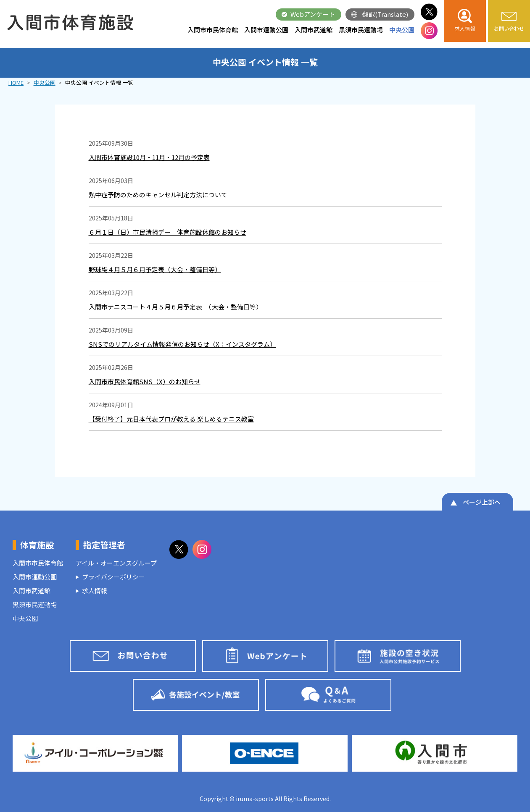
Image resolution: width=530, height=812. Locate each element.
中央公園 (401, 29)
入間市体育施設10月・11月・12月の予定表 (149, 157)
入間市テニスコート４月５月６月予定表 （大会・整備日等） (175, 306)
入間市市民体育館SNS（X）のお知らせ (144, 381)
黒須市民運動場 (361, 29)
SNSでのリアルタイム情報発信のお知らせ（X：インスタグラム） (182, 344)
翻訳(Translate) (385, 14)
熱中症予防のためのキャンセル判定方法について (158, 194)
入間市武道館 (313, 29)
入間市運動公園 (266, 29)
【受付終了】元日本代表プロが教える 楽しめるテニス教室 (171, 418)
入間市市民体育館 (212, 29)
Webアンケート (312, 14)
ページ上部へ (482, 502)
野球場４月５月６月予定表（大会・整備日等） (155, 269)
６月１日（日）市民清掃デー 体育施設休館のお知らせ (167, 232)
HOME (16, 82)
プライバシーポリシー (113, 576)
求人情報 (94, 590)
